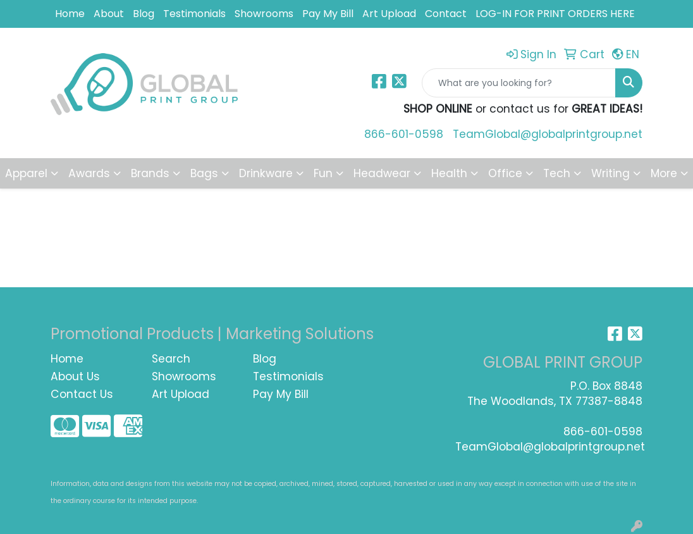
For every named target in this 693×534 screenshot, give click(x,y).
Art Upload (389, 13)
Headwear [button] (381, 173)
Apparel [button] (26, 173)
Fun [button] (323, 173)
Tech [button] (556, 173)
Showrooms (264, 13)
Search (171, 358)
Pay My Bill (327, 13)
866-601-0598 (403, 134)
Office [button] (505, 173)
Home (70, 13)
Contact (446, 13)
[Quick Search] (519, 82)
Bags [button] (204, 173)
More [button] (664, 173)
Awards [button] (89, 173)
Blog (143, 13)
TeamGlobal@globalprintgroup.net (547, 134)
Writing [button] (610, 173)
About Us (75, 376)
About (109, 13)
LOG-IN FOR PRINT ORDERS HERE (555, 13)
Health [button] (449, 173)
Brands (150, 173)
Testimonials (194, 13)
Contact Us (82, 394)
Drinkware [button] (266, 173)
